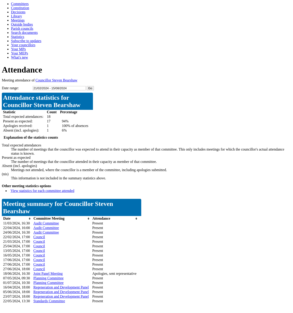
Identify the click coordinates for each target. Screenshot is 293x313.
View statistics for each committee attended (42, 191)
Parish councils (22, 28)
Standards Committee (49, 301)
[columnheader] (17, 218)
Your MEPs (19, 53)
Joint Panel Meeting (48, 273)
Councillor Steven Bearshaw (56, 80)
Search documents (24, 33)
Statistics (17, 37)
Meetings (18, 20)
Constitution (20, 8)
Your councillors (23, 45)
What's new (19, 57)
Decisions (18, 12)
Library (16, 16)
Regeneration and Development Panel (61, 287)
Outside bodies (22, 24)
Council (39, 237)
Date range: (10, 88)
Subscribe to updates (26, 41)
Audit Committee (46, 223)
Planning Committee (48, 278)
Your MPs (18, 49)
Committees (20, 4)
